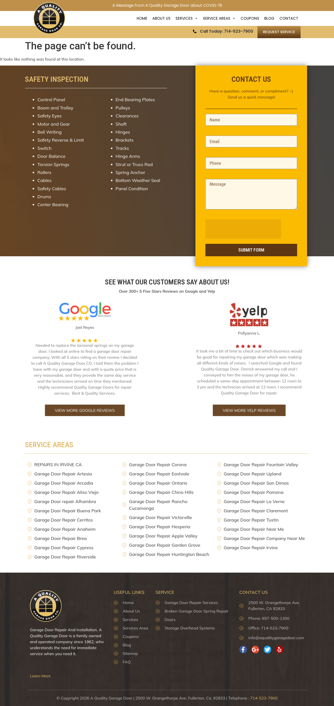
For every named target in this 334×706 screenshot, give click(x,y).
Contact (288, 18)
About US (161, 18)
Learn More (40, 675)
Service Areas (219, 18)
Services (186, 18)
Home (142, 18)
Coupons (250, 18)
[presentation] (254, 229)
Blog (269, 18)
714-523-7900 (264, 698)
